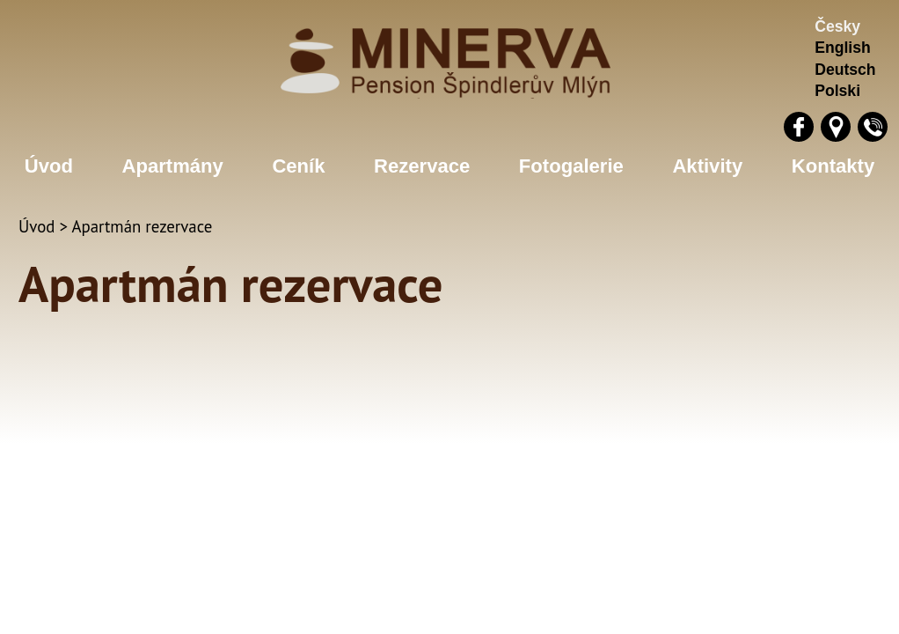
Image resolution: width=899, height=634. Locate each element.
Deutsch (845, 69)
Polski (837, 91)
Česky (837, 26)
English (843, 47)
